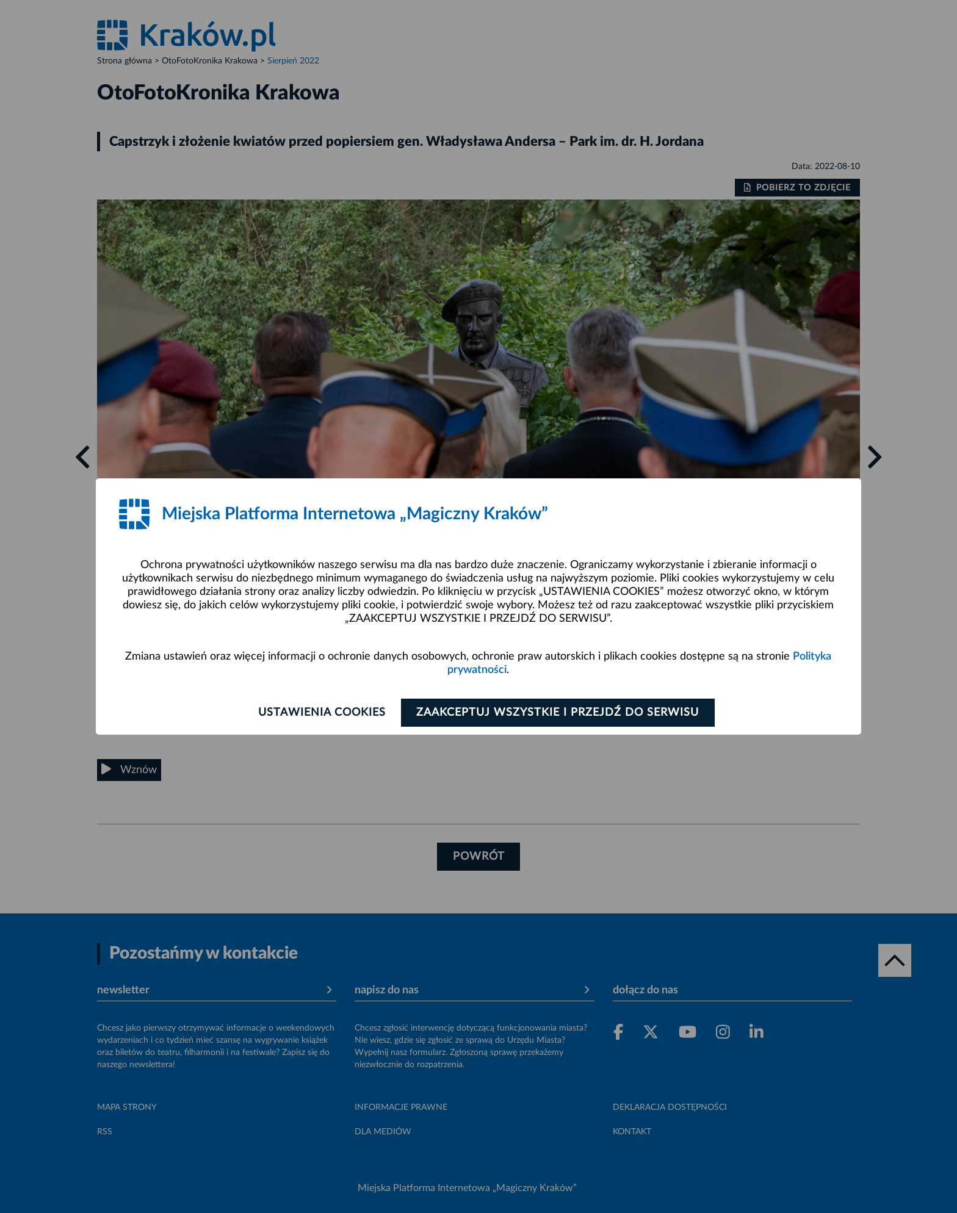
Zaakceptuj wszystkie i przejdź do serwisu (558, 712)
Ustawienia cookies (321, 712)
